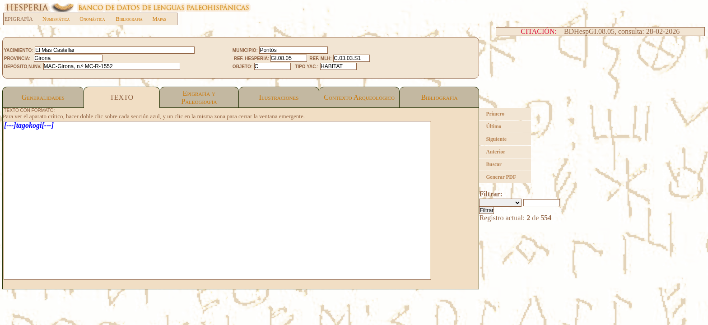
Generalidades (43, 97)
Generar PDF (501, 177)
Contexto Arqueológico (359, 97)
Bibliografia (129, 19)
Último (493, 126)
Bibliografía (439, 97)
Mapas (159, 19)
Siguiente (496, 139)
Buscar (494, 164)
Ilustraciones (279, 97)
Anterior (495, 151)
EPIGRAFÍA (23, 19)
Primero (495, 113)
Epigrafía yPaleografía (199, 97)
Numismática (56, 19)
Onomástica (92, 19)
